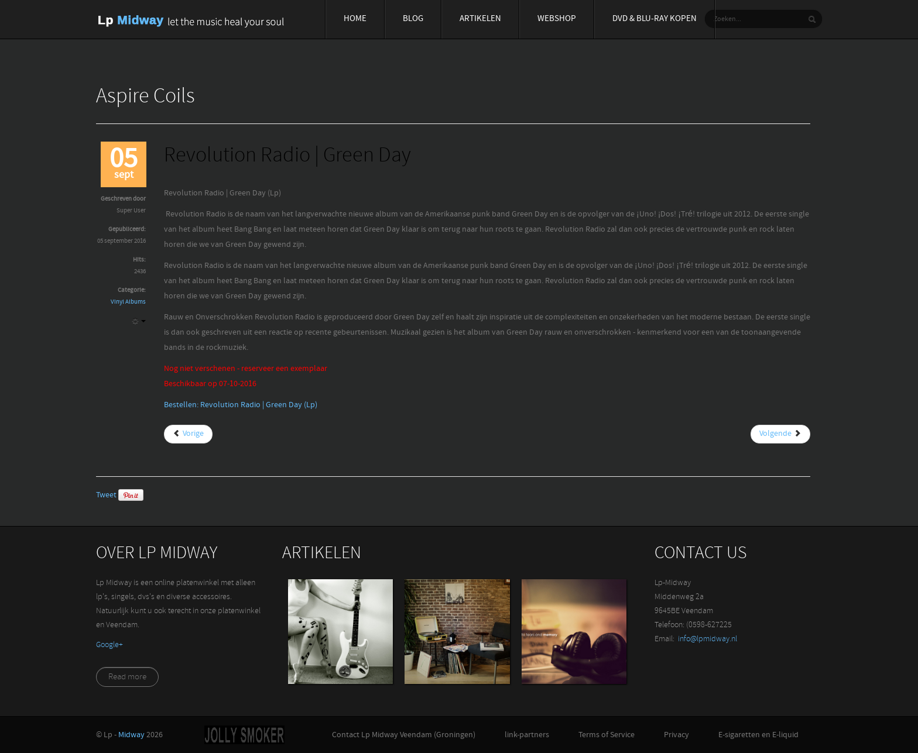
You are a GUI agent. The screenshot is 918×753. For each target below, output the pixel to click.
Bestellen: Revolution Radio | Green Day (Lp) (240, 405)
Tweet (106, 495)
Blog (413, 19)
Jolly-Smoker (244, 735)
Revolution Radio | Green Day (287, 156)
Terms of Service (606, 735)
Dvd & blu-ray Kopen (654, 19)
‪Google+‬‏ (109, 645)
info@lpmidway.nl (707, 639)
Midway (131, 735)
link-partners (527, 735)
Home (355, 19)
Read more (127, 677)
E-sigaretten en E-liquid (758, 735)
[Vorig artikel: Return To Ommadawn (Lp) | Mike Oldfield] (188, 434)
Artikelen (480, 19)
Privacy (676, 735)
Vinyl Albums (128, 302)
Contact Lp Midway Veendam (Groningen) (403, 735)
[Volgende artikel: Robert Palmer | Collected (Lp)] (780, 434)
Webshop (556, 19)
